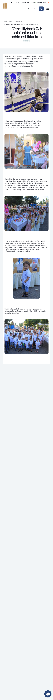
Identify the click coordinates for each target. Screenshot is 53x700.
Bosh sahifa (8, 21)
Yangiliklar (18, 21)
